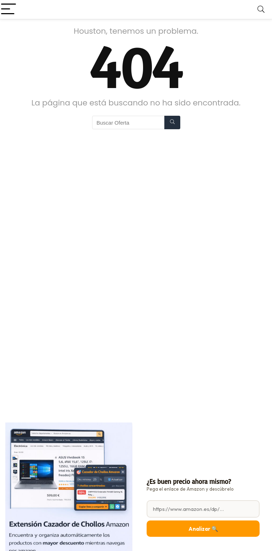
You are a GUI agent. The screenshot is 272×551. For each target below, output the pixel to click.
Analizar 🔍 (203, 528)
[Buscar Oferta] (172, 122)
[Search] (261, 9)
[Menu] (8, 9)
